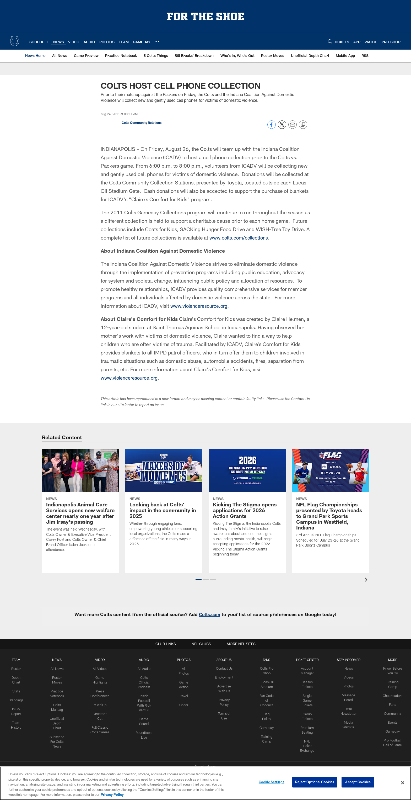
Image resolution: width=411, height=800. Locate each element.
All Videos (102, 668)
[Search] (330, 41)
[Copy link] (303, 124)
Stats (19, 690)
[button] (198, 579)
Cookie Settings (271, 783)
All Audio (145, 668)
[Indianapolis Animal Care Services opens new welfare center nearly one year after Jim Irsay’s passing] (80, 504)
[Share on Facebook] (271, 127)
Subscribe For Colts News (60, 738)
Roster (19, 668)
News (59, 659)
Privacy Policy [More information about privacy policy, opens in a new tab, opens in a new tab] (112, 794)
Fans (390, 703)
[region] (205, 783)
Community (389, 711)
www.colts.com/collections (240, 237)
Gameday (267, 725)
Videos (347, 677)
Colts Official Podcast (145, 681)
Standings (19, 698)
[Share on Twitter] (282, 127)
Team (19, 659)
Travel (185, 694)
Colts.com (209, 614)
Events (389, 720)
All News (60, 668)
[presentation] (367, 580)
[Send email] (292, 127)
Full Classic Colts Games (102, 729)
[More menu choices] (157, 41)
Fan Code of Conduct (267, 698)
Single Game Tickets (307, 698)
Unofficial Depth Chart (60, 720)
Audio (145, 659)
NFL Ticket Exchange (306, 742)
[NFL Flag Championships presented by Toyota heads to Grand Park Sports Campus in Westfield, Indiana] (330, 501)
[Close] (402, 783)
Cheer (185, 703)
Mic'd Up (102, 703)
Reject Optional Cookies (314, 783)
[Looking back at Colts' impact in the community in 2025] (163, 501)
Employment (225, 677)
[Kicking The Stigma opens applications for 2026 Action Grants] (247, 506)
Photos (184, 659)
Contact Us (225, 668)
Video (102, 659)
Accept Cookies (358, 783)
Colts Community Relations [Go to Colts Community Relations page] (141, 122)
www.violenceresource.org (200, 306)
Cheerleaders (390, 694)
